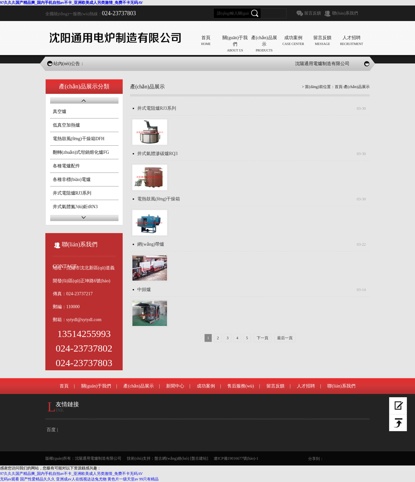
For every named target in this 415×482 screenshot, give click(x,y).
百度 (51, 429)
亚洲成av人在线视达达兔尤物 (81, 479)
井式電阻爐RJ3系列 (72, 193)
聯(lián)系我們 (345, 13)
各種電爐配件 (66, 165)
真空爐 (59, 111)
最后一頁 (285, 338)
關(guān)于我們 (96, 386)
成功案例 (206, 386)
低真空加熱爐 (66, 125)
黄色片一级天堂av (122, 479)
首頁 (338, 86)
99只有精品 (149, 479)
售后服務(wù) (240, 386)
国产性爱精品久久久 (37, 479)
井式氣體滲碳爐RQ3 (157, 153)
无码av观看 (9, 479)
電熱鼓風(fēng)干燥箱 (158, 198)
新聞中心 (175, 386)
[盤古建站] (199, 458)
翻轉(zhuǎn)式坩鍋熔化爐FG (81, 152)
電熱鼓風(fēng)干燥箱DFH (79, 138)
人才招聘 (306, 386)
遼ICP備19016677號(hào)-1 (236, 458)
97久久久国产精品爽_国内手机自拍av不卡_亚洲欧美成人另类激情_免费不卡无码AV (71, 2)
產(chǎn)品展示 (138, 386)
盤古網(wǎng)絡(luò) (171, 458)
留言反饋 (312, 13)
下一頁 (262, 338)
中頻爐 (144, 289)
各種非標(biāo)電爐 (72, 179)
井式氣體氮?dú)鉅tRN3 (75, 206)
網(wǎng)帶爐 (150, 244)
